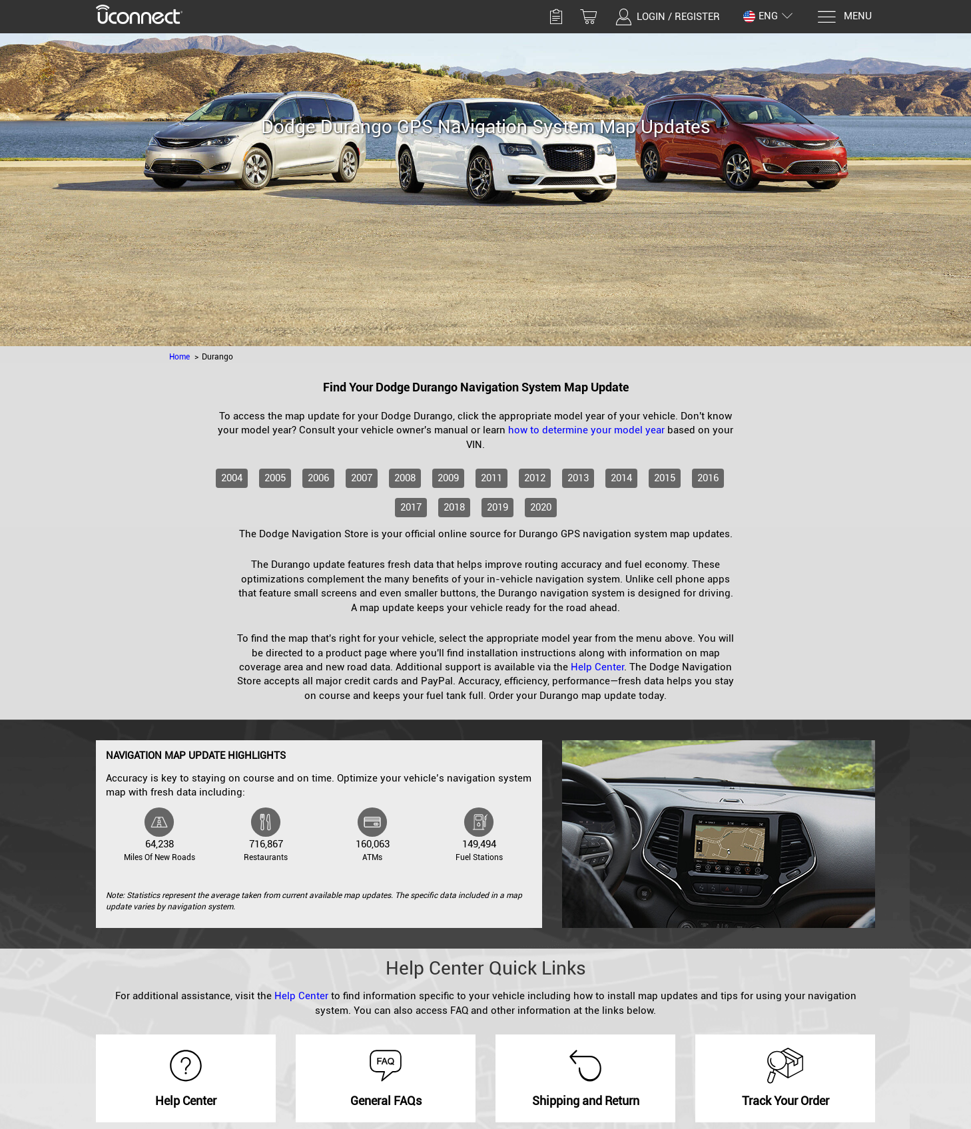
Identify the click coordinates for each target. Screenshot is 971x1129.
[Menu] (844, 17)
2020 (540, 507)
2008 (405, 478)
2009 (448, 478)
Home (179, 356)
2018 (454, 507)
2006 (318, 478)
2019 (497, 507)
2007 (361, 478)
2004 (231, 478)
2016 (708, 478)
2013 (578, 478)
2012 (534, 478)
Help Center (597, 667)
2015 (664, 478)
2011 (491, 478)
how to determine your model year (586, 430)
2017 (411, 507)
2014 (621, 478)
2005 (275, 478)
